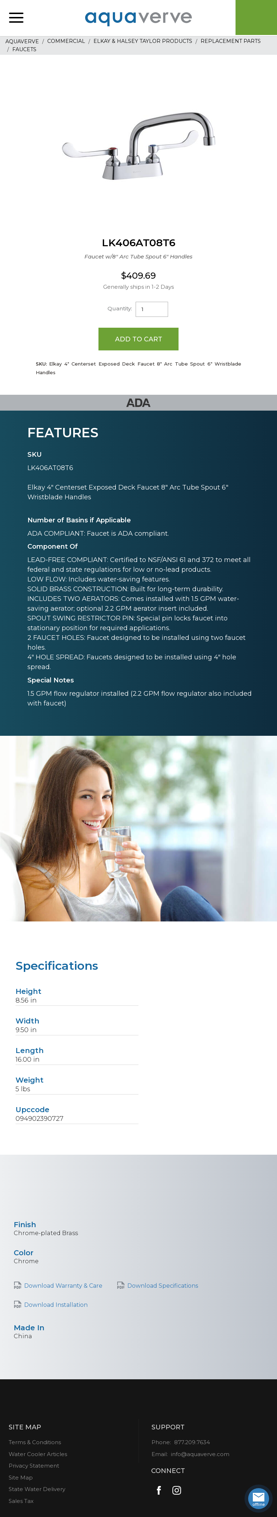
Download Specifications (162, 1286)
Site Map (21, 1477)
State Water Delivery (37, 1489)
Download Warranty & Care (63, 1286)
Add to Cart (138, 339)
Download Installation (56, 1305)
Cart (255, 18)
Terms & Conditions (35, 1442)
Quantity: (119, 308)
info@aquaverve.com (200, 1454)
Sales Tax (21, 1501)
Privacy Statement (34, 1466)
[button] (16, 18)
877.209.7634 (192, 1442)
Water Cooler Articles (38, 1454)
